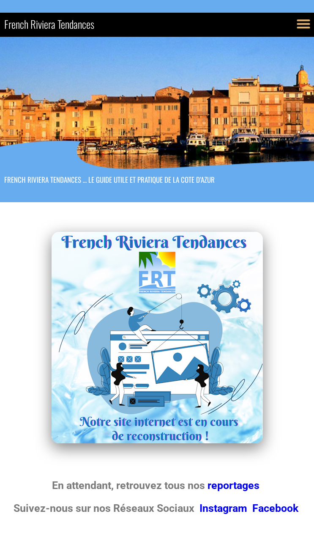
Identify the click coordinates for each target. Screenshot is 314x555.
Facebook (275, 508)
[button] (303, 23)
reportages (235, 485)
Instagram (224, 508)
